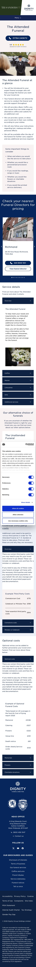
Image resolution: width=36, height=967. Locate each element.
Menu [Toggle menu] (18, 18)
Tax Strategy (26, 910)
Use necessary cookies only (18, 521)
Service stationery (18, 879)
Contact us (18, 836)
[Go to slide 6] (19, 277)
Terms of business (18, 864)
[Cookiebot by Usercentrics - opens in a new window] (25, 444)
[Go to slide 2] (13, 277)
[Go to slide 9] (24, 277)
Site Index (29, 901)
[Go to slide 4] (16, 277)
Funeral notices (18, 883)
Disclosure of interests (18, 860)
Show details (25, 502)
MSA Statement (8, 905)
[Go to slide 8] (22, 277)
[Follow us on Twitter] (13, 848)
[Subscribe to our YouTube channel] (18, 848)
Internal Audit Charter (11, 910)
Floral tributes (18, 875)
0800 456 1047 (18, 832)
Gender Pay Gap (8, 914)
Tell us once (18, 886)
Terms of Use (7, 901)
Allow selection (18, 514)
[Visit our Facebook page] (23, 848)
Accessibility (7, 896)
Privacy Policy (20, 896)
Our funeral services (18, 867)
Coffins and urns (18, 871)
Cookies (30, 896)
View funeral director (18, 269)
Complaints (18, 901)
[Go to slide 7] (21, 277)
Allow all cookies (18, 508)
